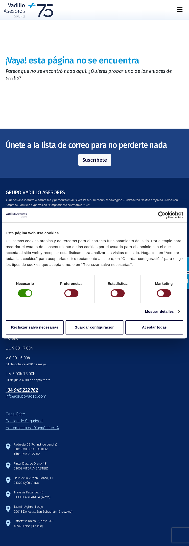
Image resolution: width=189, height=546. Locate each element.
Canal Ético (15, 414)
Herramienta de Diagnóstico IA (32, 428)
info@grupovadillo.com (26, 396)
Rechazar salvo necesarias (34, 327)
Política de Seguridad (24, 421)
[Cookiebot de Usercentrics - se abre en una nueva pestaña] (161, 215)
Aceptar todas (154, 327)
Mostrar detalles (159, 311)
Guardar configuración (94, 327)
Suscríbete (94, 160)
